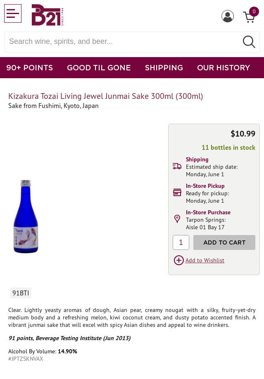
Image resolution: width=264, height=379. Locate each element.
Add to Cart (224, 242)
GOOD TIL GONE (99, 67)
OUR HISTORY (223, 67)
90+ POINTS (29, 67)
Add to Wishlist (205, 260)
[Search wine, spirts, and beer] (124, 41)
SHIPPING (164, 67)
